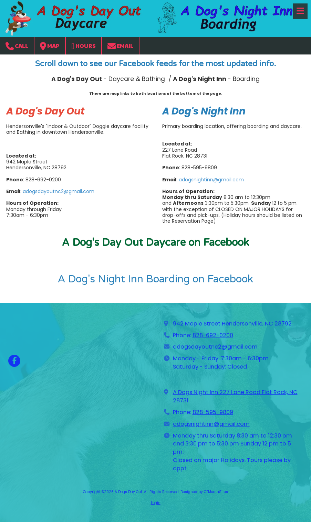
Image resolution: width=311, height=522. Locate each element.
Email (120, 46)
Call (17, 46)
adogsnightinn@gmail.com (211, 179)
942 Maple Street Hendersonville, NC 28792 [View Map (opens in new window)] (232, 324)
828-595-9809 (213, 412)
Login (155, 502)
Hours (83, 46)
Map (50, 46)
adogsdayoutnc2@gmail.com (58, 191)
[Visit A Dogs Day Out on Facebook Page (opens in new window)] (14, 361)
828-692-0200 (213, 335)
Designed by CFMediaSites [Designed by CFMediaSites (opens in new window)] (204, 491)
